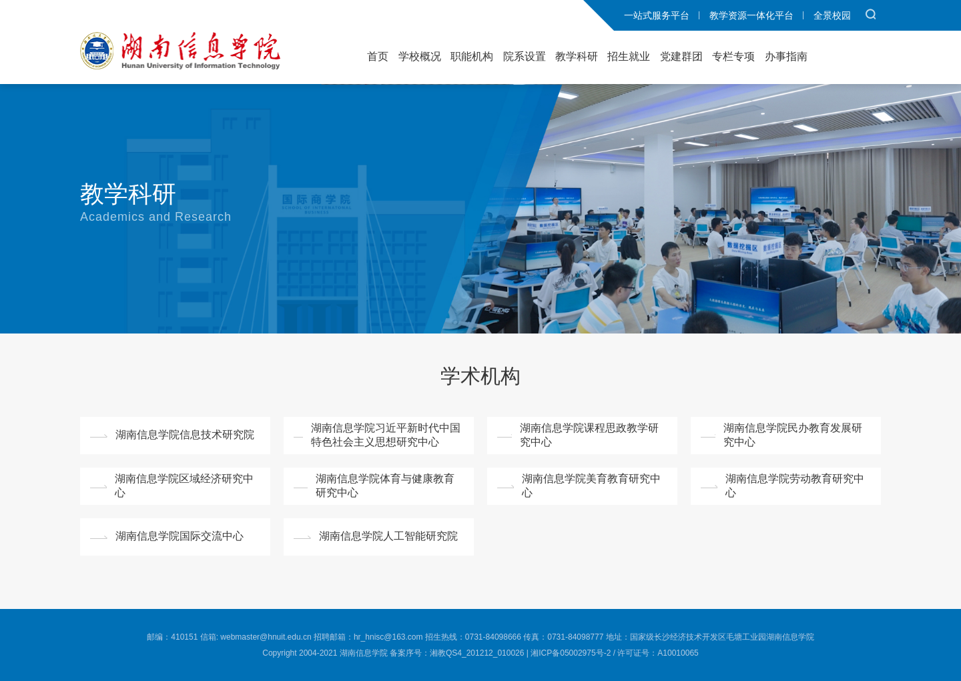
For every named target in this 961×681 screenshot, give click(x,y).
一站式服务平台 (656, 15)
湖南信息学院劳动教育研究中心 (794, 485)
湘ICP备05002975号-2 (571, 653)
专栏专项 (733, 56)
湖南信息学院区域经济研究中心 (184, 485)
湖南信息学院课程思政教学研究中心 (589, 435)
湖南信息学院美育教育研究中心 (591, 485)
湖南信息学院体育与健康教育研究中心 (385, 485)
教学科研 (576, 56)
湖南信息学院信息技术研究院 (184, 434)
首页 (377, 56)
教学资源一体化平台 (751, 15)
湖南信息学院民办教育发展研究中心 (792, 435)
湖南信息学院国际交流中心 (179, 536)
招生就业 (628, 56)
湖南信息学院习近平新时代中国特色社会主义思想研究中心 (385, 435)
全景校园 (832, 15)
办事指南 (786, 56)
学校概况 (419, 56)
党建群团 (681, 56)
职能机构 (471, 56)
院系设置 (524, 56)
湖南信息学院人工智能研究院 (388, 536)
